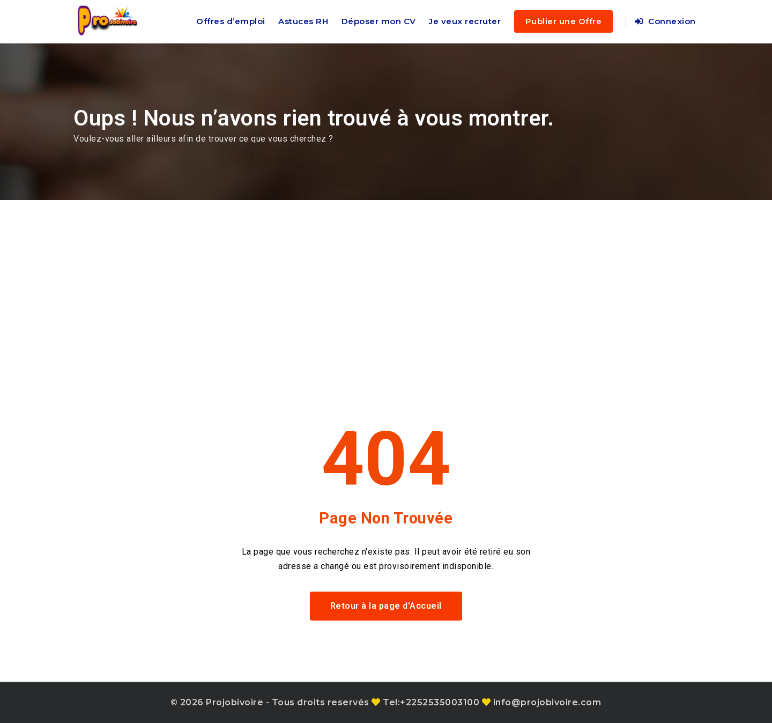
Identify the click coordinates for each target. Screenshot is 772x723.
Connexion (665, 21)
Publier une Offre (563, 21)
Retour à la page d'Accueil (386, 606)
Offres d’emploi (230, 21)
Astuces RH (303, 21)
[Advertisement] (386, 280)
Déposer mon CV (379, 21)
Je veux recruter (465, 21)
